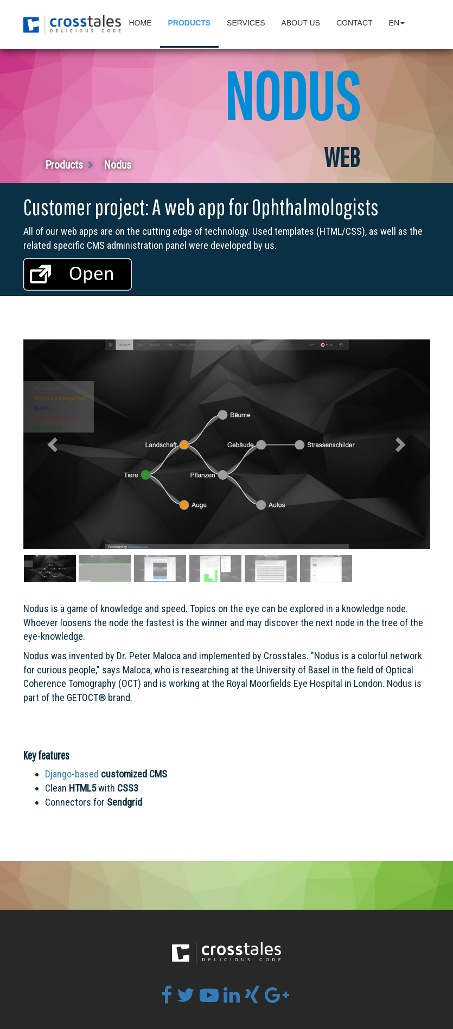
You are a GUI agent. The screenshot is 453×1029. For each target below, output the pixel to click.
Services (246, 22)
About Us (301, 22)
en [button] (397, 22)
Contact (354, 22)
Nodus (117, 164)
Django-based (72, 774)
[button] (54, 444)
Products (189, 22)
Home (140, 22)
